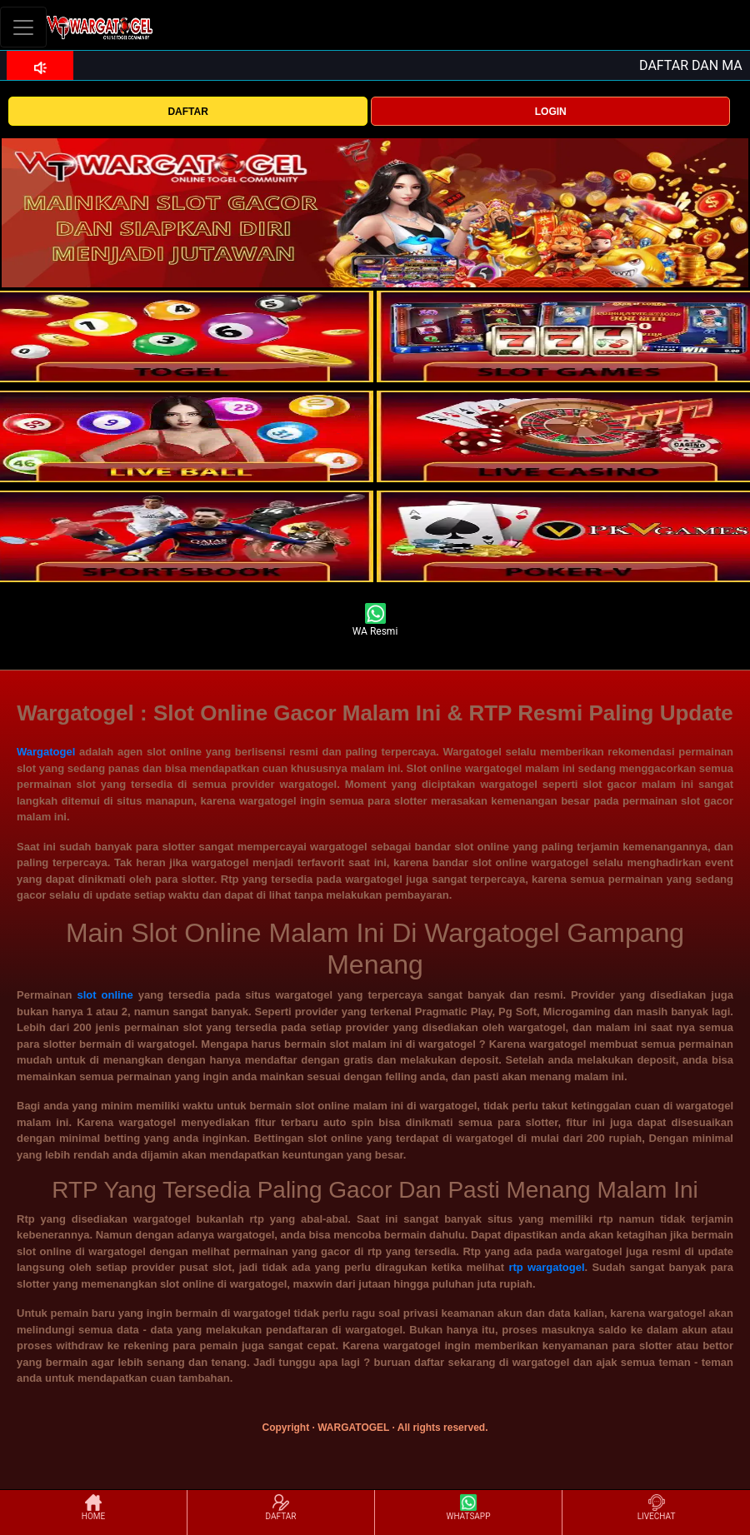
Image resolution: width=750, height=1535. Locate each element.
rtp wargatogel (546, 1267)
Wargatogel (46, 751)
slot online (104, 995)
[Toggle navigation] (23, 27)
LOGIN (551, 111)
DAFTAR (188, 111)
